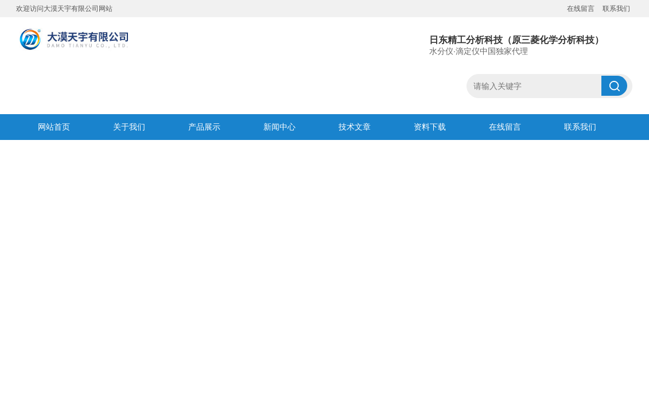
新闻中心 (279, 126)
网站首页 (54, 126)
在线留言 (580, 9)
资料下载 (430, 126)
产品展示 (204, 126)
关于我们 (129, 126)
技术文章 (355, 126)
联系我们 (616, 9)
